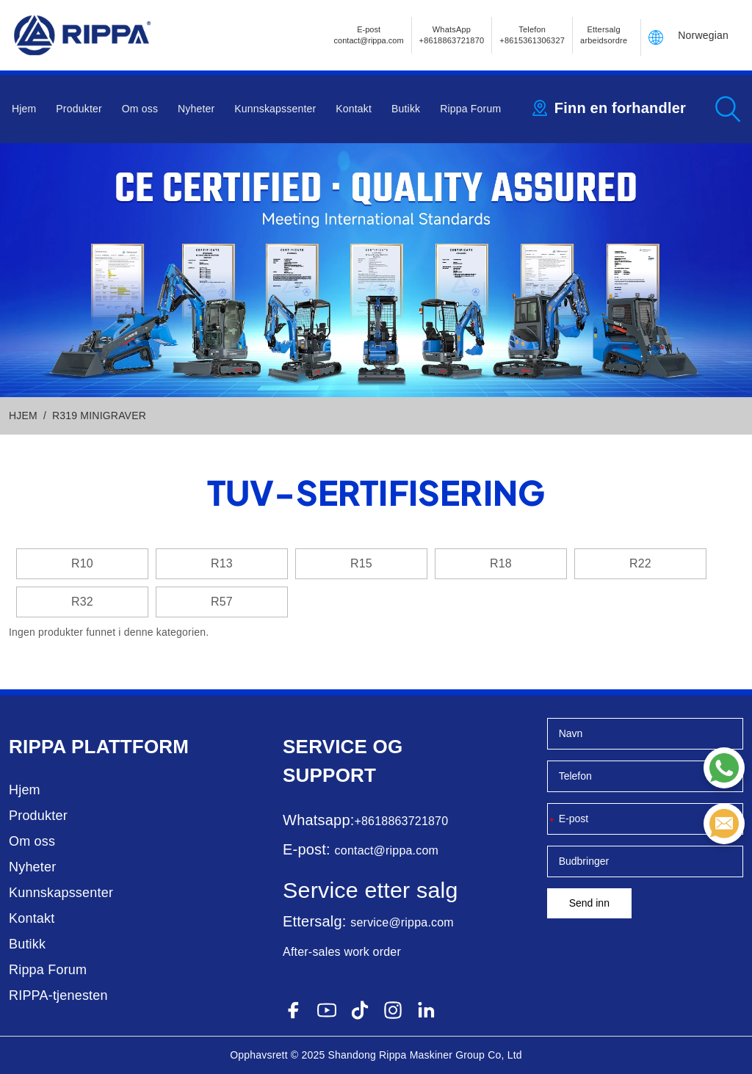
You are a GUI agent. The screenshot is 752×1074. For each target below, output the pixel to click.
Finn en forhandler (620, 108)
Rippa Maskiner (415, 1055)
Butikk (405, 109)
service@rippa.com (402, 922)
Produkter (79, 109)
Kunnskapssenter (275, 109)
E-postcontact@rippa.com (369, 35)
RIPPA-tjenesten (58, 995)
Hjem (24, 109)
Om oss (140, 109)
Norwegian (703, 35)
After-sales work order (342, 952)
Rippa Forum (470, 109)
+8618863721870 (401, 821)
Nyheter (196, 109)
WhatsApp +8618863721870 (452, 35)
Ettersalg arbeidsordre (603, 35)
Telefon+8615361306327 (532, 35)
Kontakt (354, 109)
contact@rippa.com (386, 850)
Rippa (37, 747)
